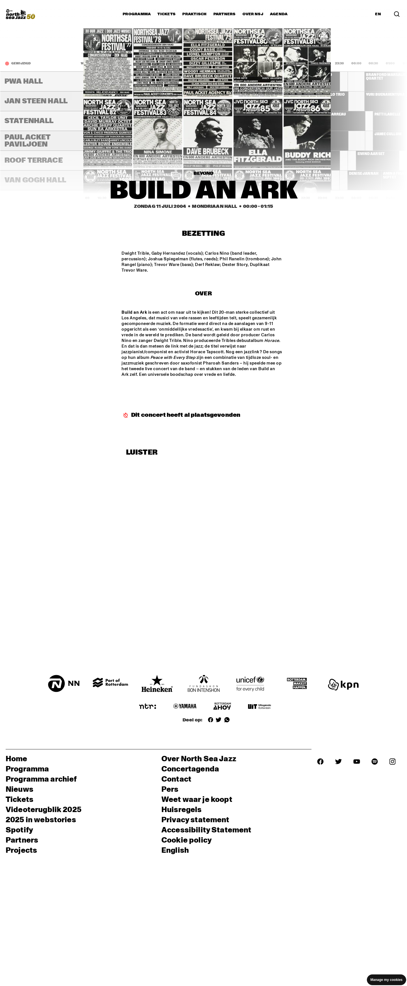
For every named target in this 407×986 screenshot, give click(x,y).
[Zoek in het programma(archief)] (396, 14)
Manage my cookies (386, 980)
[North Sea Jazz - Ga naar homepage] (20, 14)
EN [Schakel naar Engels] (378, 14)
